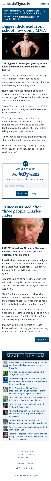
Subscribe (22, 193)
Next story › (42, 339)
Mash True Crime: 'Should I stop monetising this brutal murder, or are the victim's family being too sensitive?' (27, 391)
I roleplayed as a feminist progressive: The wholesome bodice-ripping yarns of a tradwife (28, 365)
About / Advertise (25, 451)
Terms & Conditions (25, 454)
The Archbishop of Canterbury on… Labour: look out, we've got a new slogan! (28, 421)
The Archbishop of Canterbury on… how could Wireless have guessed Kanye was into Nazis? (27, 414)
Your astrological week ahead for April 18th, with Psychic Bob (26, 373)
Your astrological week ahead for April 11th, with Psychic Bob (26, 405)
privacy (33, 193)
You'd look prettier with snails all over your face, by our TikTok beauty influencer (28, 398)
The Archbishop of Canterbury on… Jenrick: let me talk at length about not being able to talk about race (28, 381)
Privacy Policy (25, 457)
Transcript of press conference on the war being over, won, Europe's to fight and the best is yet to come (28, 436)
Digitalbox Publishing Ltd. (28, 475)
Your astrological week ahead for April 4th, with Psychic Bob (28, 428)
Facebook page (26, 16)
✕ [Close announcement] (45, 11)
